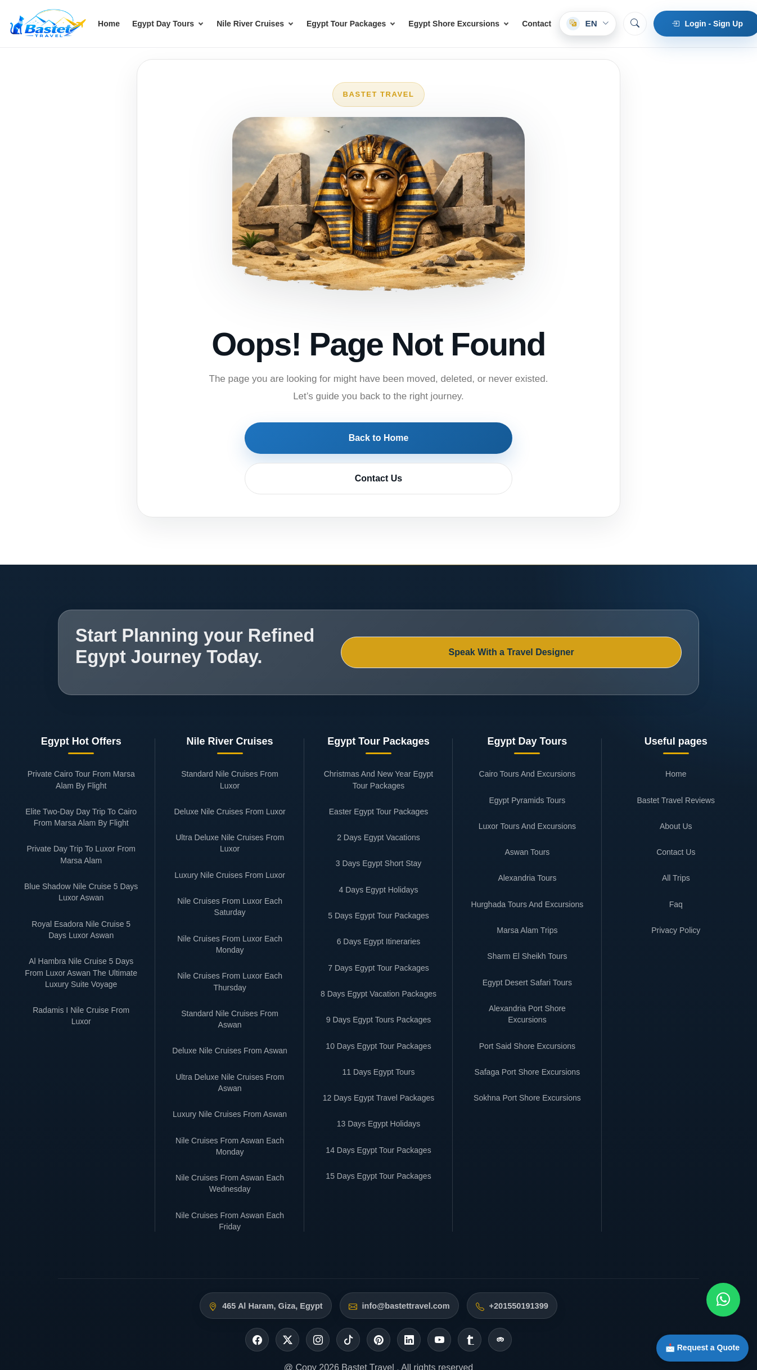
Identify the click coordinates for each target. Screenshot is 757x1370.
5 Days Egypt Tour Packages (378, 853)
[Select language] (587, 23)
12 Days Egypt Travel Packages (378, 1035)
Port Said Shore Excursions (527, 983)
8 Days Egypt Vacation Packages (378, 931)
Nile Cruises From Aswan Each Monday (229, 1084)
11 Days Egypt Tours (379, 1009)
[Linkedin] (409, 1278)
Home (109, 23)
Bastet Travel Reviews (676, 737)
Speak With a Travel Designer (602, 600)
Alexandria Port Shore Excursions (527, 951)
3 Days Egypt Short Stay (379, 801)
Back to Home (321, 438)
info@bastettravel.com (406, 1243)
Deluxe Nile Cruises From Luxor (229, 749)
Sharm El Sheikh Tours (527, 894)
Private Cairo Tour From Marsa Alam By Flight (81, 717)
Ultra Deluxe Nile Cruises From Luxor (229, 780)
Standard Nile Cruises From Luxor (229, 717)
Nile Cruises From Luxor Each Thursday (229, 919)
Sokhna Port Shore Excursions (527, 1035)
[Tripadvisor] (500, 1278)
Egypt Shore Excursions (453, 23)
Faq (676, 841)
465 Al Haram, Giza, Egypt (272, 1243)
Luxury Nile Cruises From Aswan (230, 1052)
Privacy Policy (675, 867)
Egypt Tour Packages (346, 23)
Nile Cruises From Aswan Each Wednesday (229, 1121)
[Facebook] (257, 1278)
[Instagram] (318, 1278)
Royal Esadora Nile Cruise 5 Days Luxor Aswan (80, 867)
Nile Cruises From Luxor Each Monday (229, 882)
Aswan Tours (526, 789)
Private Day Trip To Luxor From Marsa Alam (80, 792)
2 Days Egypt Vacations (378, 774)
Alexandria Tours (527, 816)
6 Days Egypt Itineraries (379, 879)
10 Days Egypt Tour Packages (378, 983)
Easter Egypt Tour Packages (378, 749)
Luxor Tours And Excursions (527, 763)
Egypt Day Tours (163, 23)
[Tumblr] (469, 1278)
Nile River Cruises (250, 23)
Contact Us (436, 438)
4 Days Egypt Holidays (378, 827)
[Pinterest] (378, 1278)
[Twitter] (287, 1278)
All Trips (676, 816)
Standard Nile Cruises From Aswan (229, 957)
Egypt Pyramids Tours (527, 737)
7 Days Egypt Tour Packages (378, 905)
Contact (536, 23)
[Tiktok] (348, 1278)
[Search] (635, 23)
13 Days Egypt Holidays (379, 1061)
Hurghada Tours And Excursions (527, 841)
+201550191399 (518, 1243)
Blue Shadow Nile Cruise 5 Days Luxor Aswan (81, 829)
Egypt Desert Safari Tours (527, 920)
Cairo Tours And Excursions (527, 711)
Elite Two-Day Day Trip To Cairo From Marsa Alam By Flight (81, 755)
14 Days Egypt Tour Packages (378, 1087)
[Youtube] (439, 1278)
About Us (676, 763)
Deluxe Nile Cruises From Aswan (229, 988)
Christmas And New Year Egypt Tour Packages (379, 717)
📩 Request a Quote (695, 1344)
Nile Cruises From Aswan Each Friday (229, 1158)
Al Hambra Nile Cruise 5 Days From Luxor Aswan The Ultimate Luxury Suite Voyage (81, 910)
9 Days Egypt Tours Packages (378, 957)
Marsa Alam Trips (527, 867)
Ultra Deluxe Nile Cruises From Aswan (229, 1020)
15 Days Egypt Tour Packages (378, 1113)
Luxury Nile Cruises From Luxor (229, 812)
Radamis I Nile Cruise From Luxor (81, 953)
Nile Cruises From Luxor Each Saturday (229, 844)
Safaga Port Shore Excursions (527, 1009)
